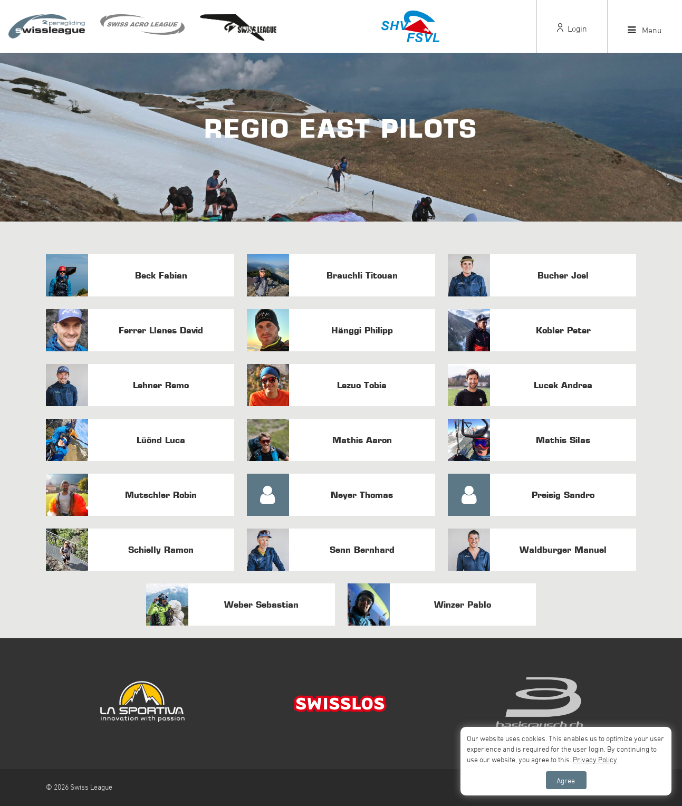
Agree (565, 780)
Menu (645, 30)
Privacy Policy (595, 759)
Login (572, 28)
